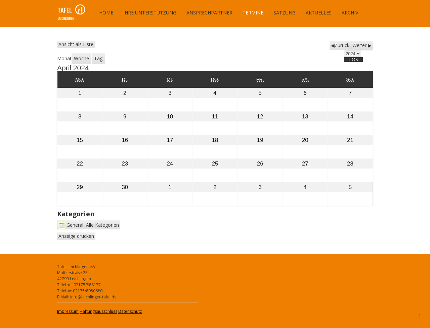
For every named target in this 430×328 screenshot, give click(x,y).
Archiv (350, 12)
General (70, 225)
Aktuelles (319, 12)
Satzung (284, 12)
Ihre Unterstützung (149, 12)
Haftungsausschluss (98, 311)
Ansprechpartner (209, 12)
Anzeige (76, 236)
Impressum (68, 311)
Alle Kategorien (102, 225)
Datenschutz (130, 311)
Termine (253, 12)
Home (106, 12)
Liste (75, 44)
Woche (81, 58)
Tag (98, 58)
